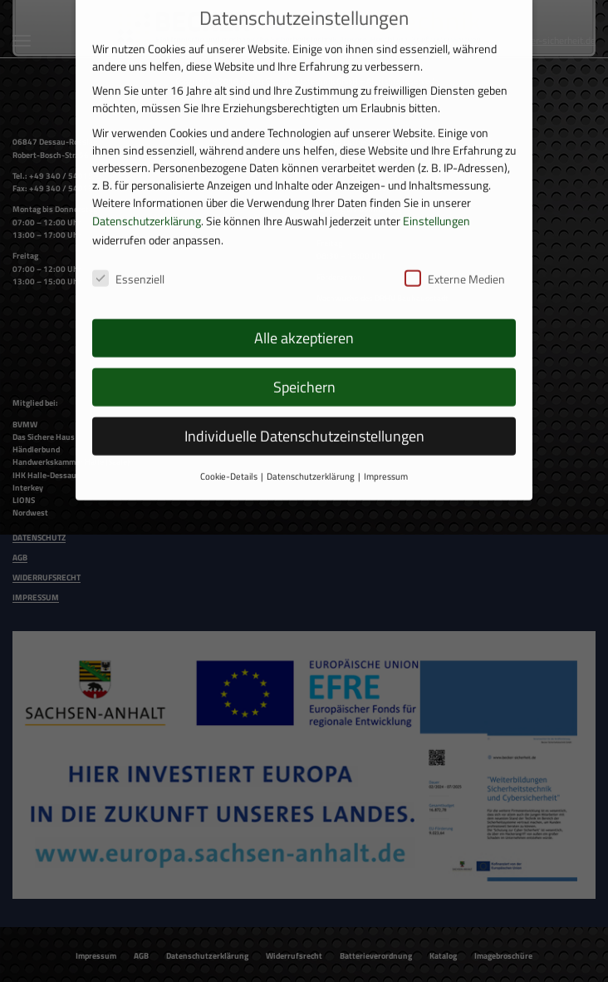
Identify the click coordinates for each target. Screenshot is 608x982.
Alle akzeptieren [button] (304, 323)
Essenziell (128, 264)
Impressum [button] (386, 461)
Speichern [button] (304, 372)
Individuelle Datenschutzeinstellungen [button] (304, 421)
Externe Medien (455, 264)
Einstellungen (436, 205)
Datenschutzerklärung (146, 205)
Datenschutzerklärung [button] (311, 461)
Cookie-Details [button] (228, 461)
